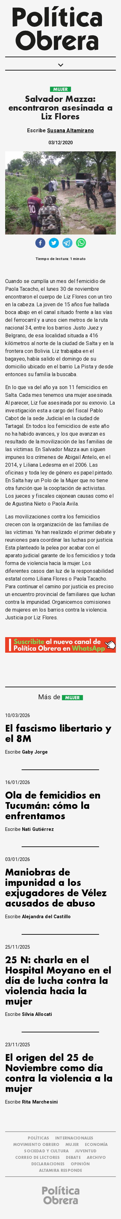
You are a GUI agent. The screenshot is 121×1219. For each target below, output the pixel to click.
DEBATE (73, 1157)
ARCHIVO (96, 1157)
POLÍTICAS (38, 1138)
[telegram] (67, 244)
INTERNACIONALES (74, 1138)
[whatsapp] (81, 244)
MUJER (60, 89)
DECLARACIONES (48, 1164)
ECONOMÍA (96, 1145)
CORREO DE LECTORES (37, 1157)
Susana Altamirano (70, 130)
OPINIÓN (80, 1164)
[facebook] (40, 244)
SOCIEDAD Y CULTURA (46, 1151)
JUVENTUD (85, 1151)
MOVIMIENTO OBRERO (36, 1145)
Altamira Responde (60, 1170)
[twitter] (54, 244)
